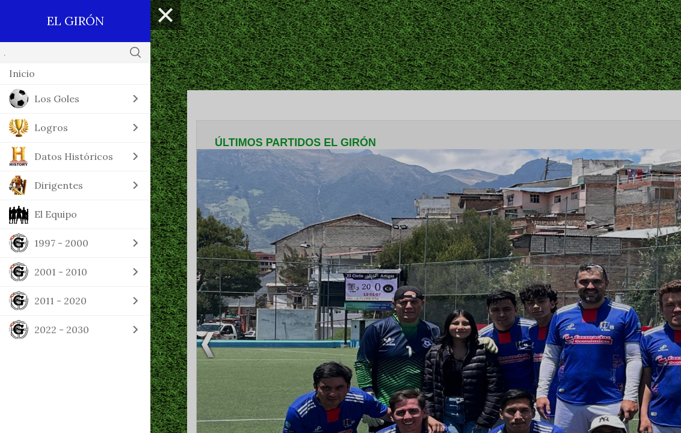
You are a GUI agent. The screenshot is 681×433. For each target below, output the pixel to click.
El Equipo (55, 214)
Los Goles (56, 99)
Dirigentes (58, 185)
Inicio (22, 73)
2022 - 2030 (61, 330)
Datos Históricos (73, 156)
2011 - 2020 (60, 301)
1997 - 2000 (61, 243)
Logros (51, 127)
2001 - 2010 (60, 272)
